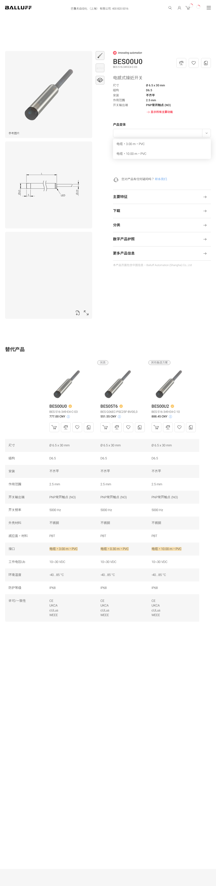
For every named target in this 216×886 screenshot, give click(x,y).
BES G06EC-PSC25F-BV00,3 (118, 411)
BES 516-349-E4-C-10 (166, 411)
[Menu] (209, 8)
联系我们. (161, 179)
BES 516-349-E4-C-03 (63, 411)
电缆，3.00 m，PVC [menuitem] (130, 144)
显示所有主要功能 (159, 112)
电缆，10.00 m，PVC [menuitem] (131, 154)
